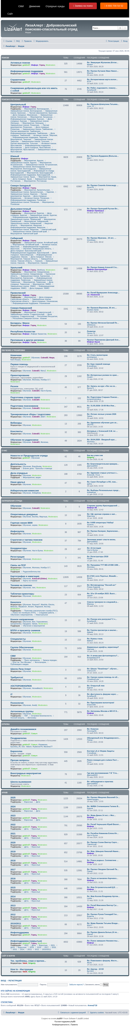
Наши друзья (17, 482)
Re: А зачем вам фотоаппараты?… (103, 656)
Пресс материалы (31, 660)
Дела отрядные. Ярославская (37, 147)
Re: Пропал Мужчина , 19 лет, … (101, 238)
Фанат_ (90, 578)
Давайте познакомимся (23, 729)
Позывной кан (93, 679)
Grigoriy (90, 457)
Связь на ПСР (18, 565)
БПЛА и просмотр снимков (25, 630)
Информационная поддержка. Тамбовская (28, 132)
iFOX (89, 81)
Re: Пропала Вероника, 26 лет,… (102, 308)
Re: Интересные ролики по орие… (103, 375)
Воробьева (36, 466)
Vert (33, 588)
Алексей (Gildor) (39, 579)
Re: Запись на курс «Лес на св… (102, 386)
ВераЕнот (22, 607)
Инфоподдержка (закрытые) (26, 941)
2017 (12, 869)
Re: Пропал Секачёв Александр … (102, 185)
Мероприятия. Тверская (30, 138)
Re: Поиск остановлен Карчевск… (102, 878)
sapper (90, 596)
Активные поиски (20, 62)
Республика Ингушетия (46, 316)
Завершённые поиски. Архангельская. (31, 191)
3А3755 (90, 425)
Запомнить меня (93, 984)
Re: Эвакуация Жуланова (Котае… (102, 62)
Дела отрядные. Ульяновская (43, 301)
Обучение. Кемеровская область (36, 249)
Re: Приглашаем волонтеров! (100, 703)
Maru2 (43, 371)
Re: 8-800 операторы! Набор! (100, 523)
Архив (5, 793)
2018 (12, 860)
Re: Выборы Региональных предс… (103, 490)
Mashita (44, 605)
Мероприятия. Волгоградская (29, 168)
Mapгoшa (43, 517)
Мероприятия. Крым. (46, 177)
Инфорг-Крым (93, 342)
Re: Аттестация (94, 548)
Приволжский (18, 293)
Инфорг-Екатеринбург (97, 269)
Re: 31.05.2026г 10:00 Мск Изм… (101, 406)
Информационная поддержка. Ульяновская (30, 303)
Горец (42, 65)
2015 (12, 887)
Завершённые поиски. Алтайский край (39, 243)
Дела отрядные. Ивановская (23, 115)
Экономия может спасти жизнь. (101, 540)
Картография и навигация (24, 576)
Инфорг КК (92, 508)
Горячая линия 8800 (21, 523)
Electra (51, 605)
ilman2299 (91, 705)
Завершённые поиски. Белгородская (31, 110)
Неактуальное (41, 615)
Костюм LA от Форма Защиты (100, 751)
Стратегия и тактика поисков (26, 540)
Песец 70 (91, 333)
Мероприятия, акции (30, 477)
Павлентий (91, 844)
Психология (17, 703)
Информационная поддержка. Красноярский (29, 252)
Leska (89, 898)
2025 (12, 797)
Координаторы (18, 548)
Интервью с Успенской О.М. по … (102, 431)
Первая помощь (19, 364)
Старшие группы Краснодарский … (103, 506)
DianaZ (90, 934)
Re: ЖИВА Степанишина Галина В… (103, 806)
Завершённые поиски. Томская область (31, 260)
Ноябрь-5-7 (45, 380)
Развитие (91, 331)
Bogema (90, 916)
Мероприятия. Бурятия (33, 213)
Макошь (13, 607)
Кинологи (15, 602)
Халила (90, 525)
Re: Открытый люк (95, 686)
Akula (89, 963)
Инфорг (34, 65)
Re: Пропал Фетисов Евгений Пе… (103, 323)
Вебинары (16, 423)
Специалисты (18, 639)
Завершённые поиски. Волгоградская (27, 167)
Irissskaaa (91, 240)
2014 (12, 896)
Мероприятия (29, 297)
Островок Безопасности (40, 716)
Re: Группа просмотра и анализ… (102, 630)
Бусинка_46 (15, 747)
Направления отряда (12, 501)
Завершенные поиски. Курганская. (34, 276)
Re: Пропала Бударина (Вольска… (103, 156)
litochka (35, 517)
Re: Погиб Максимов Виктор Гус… (102, 905)
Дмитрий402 (92, 466)
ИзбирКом (36, 493)
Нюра (51, 358)
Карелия (49, 192)
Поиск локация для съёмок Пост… (103, 760)
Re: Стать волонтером (97, 355)
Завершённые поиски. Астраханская (40, 165)
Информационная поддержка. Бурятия (28, 217)
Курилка (6, 724)
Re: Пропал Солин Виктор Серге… (103, 842)
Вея (33, 622)
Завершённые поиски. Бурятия (42, 215)
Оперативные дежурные (24, 514)
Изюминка (42, 745)
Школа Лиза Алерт (20, 669)
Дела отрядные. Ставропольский (31, 315)
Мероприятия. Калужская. (40, 117)
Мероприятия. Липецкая (32, 123)
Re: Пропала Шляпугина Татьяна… (103, 104)
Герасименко (42, 622)
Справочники (17, 79)
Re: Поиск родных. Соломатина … (102, 860)
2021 (12, 833)
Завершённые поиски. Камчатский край (28, 231)
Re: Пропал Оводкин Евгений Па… (103, 869)
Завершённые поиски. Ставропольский (32, 313)
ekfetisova (91, 325)
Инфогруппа (17, 531)
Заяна (89, 416)
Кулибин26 (91, 90)
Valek (25, 963)
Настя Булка (45, 391)
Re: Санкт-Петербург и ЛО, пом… (102, 482)
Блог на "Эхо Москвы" (21, 662)
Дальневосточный (20, 209)
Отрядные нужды (55, 6)
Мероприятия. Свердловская (35, 272)
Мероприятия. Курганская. (31, 277)
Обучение (35, 358)
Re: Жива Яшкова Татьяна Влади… (103, 923)
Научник (90, 649)
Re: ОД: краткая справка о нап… (102, 514)
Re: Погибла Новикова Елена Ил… (103, 833)
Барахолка (16, 751)
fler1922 (90, 971)
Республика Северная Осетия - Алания (28, 318)
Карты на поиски (29, 581)
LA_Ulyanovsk (93, 295)
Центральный (18, 104)
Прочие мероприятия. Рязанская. (29, 126)
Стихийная (91, 753)
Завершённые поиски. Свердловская (31, 273)
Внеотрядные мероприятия (25, 773)
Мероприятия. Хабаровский (35, 221)
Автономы (30, 718)
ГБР (25, 716)
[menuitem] (16, 41)
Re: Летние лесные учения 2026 (101, 414)
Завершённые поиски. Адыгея (28, 162)
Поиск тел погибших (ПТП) (23, 613)
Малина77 (48, 747)
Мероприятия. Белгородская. (35, 109)
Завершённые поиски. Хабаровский (30, 222)
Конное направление (22, 619)
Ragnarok (39, 607)
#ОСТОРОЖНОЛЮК (21, 686)
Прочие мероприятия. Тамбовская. (33, 130)
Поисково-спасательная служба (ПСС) (39, 611)
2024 (12, 806)
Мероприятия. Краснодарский (38, 173)
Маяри (90, 64)
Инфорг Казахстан (39, 334)
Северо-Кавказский (21, 308)
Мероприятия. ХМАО (40, 284)
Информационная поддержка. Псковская (31, 199)
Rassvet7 (36, 605)
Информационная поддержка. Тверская (28, 137)
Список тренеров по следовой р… (103, 602)
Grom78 (90, 187)
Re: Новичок (93, 729)
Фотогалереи (39, 662)
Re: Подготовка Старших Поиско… (103, 397)
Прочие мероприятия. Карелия (28, 195)
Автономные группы (22, 711)
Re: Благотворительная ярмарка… (103, 464)
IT (11, 694)
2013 (12, 905)
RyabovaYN (38, 747)
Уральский (16, 267)
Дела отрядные (19, 473)
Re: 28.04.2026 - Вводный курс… (102, 440)
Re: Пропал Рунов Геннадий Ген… (102, 914)
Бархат (90, 688)
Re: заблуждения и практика (100, 782)
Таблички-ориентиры (22, 593)
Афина (90, 632)
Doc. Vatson (27, 747)
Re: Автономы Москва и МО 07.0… (103, 711)
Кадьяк (90, 808)
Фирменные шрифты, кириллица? (103, 647)
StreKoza (41, 270)
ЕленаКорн (92, 366)
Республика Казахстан (22, 331)
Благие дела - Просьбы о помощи (36, 468)
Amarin (31, 607)
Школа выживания (20, 782)
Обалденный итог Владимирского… (103, 738)
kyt (88, 408)
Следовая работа (45, 613)
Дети (37, 802)
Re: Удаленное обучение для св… (102, 423)
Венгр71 (90, 388)
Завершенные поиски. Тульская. (34, 141)
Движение (34, 6)
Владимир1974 (93, 658)
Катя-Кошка (15, 360)
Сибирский (16, 238)
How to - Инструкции (21, 969)
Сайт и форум (8, 956)
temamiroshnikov (94, 399)
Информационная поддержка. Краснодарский (33, 174)
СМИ (21, 6)
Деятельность (18, 464)
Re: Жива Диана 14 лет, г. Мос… (101, 815)
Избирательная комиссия (24, 490)
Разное (14, 386)
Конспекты (16, 431)
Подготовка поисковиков (24, 406)
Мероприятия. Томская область (32, 258)
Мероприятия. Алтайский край (24, 245)
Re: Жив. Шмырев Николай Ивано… (103, 851)
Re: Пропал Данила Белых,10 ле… (103, 932)
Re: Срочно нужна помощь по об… (103, 677)
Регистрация (17, 556)
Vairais (34, 624)
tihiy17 (89, 925)
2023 (12, 815)
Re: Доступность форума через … (102, 694)
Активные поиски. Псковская (35, 198)
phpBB (59, 1018)
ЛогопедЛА (91, 731)
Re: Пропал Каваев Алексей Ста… (102, 267)
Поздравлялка (18, 738)
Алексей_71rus (93, 475)
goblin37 (26, 65)
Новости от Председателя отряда (29, 455)
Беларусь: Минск (19, 323)
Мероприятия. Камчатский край (30, 233)
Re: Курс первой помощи (98, 364)
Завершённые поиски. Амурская (29, 228)
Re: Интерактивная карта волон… (102, 79)
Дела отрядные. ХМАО (38, 288)
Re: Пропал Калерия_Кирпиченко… (103, 531)
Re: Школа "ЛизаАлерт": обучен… (102, 669)
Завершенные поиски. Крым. (31, 176)
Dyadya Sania (93, 310)
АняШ (34, 705)
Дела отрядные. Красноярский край (32, 250)
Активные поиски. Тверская (44, 135)
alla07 (42, 417)
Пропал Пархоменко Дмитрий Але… (103, 340)
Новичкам (15, 355)
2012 (12, 914)
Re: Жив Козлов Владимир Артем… (103, 896)
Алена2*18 (92, 1005)
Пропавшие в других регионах (27, 340)
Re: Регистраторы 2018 (97, 556)
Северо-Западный (20, 185)
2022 (12, 824)
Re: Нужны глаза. (95, 639)
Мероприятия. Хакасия (37, 263)
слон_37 (90, 106)
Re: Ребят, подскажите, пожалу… (102, 88)
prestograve (92, 357)
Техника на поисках (21, 585)
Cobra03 (44, 358)
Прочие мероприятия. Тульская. (31, 142)
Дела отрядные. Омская (39, 257)
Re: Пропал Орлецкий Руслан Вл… (103, 209)
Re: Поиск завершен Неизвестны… (103, 941)
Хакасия (37, 261)
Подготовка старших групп (25, 397)
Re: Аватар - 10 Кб (95, 969)
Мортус (90, 73)
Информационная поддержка (26, 71)
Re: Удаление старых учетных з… (102, 473)
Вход (3, 981)
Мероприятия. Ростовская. (34, 181)
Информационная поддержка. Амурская (27, 226)
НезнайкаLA (37, 688)
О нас (4, 451)
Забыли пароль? (76, 984)
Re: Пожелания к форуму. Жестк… (102, 961)
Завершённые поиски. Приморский (29, 218)
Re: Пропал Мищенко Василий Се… (103, 797)
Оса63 (89, 377)
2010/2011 (15, 923)
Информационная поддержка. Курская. (33, 118)
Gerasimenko (15, 624)
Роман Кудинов (93, 587)
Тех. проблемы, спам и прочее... (28, 961)
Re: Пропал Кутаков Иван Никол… (102, 71)
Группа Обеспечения (22, 647)
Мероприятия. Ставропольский (36, 312)
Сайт (10, 13)
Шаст (89, 158)
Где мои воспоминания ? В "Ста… (102, 773)
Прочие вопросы (19, 760)
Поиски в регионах (11, 99)
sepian (34, 525)
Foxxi (89, 762)
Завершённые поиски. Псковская (29, 201)
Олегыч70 (91, 671)
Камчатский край (47, 229)
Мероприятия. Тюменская (33, 282)
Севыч (34, 733)
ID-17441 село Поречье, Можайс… (102, 576)
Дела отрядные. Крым (21, 179)
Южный (14, 156)
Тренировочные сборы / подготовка (30, 414)
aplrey (89, 484)
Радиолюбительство (30, 572)
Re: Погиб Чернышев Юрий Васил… (104, 824)
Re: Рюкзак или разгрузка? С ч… (102, 619)
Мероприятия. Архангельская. (36, 190)
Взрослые (27, 802)
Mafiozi (90, 641)
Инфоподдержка (19, 932)
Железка (35, 380)
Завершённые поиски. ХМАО (32, 285)
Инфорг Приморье (95, 211)
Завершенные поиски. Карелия (33, 193)
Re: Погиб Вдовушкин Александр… (103, 293)
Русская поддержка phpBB (65, 1022)
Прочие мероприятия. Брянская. (42, 113)
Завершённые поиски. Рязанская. (28, 124)
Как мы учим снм (95, 455)
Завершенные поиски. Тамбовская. (36, 129)
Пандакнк (27, 624)
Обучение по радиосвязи (24, 440)
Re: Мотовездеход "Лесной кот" (101, 585)
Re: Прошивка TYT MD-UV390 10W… (103, 565)
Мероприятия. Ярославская (32, 149)
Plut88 (89, 559)
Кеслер (47, 607)
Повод (89, 740)
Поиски (5, 58)
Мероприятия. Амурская (30, 225)
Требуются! (16, 677)
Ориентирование (19, 375)
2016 (12, 878)
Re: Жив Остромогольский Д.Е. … (102, 887)
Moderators (50, 65)
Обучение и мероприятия (33, 626)
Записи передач (49, 660)
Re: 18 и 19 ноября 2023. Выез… (101, 593)
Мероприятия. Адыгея (32, 161)
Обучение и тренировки (13, 350)
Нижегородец (93, 799)
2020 (12, 842)
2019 (12, 851)
